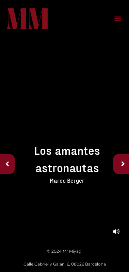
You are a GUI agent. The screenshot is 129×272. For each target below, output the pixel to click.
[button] (117, 18)
